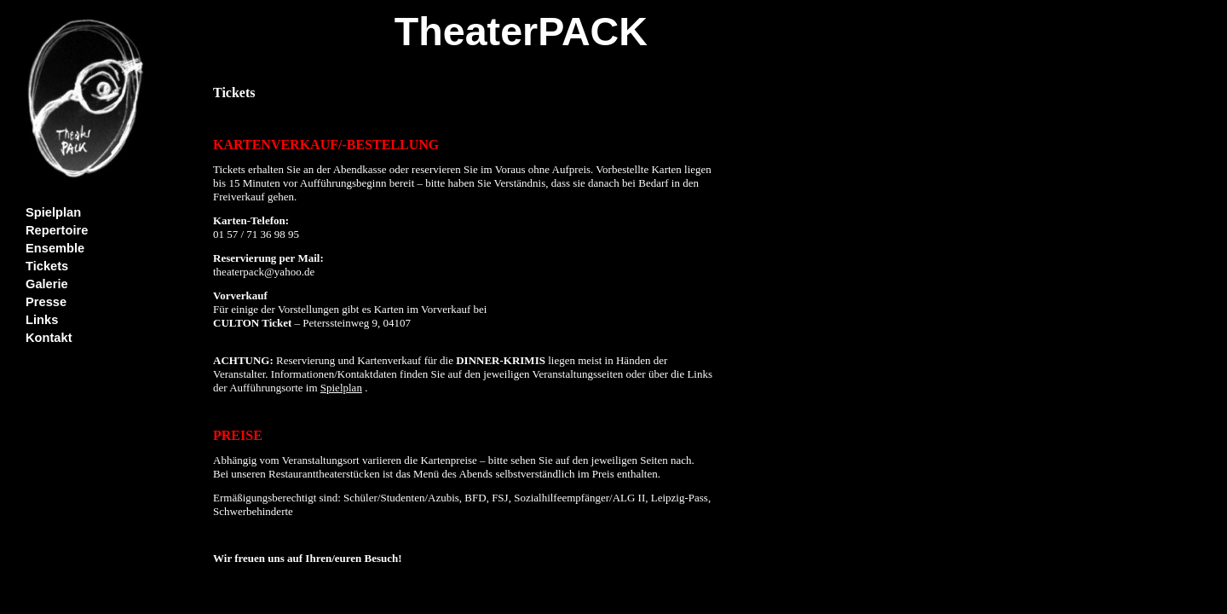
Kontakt (49, 338)
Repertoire (57, 230)
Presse (46, 302)
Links (42, 320)
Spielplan (53, 212)
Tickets (47, 266)
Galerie (47, 284)
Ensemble (55, 248)
